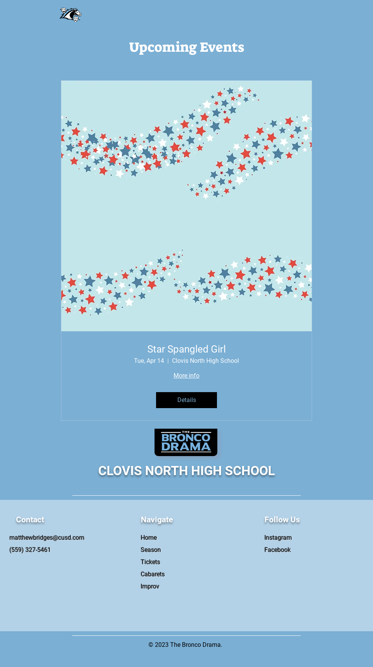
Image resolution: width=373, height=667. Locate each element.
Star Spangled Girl (186, 349)
